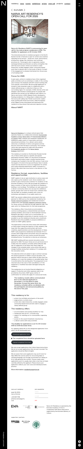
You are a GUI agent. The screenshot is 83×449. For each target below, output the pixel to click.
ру (79, 5)
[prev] (12, 10)
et (79, 3)
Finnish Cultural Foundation (19, 200)
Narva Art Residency (3, 439)
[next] (24, 10)
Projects (60, 4)
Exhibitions (36, 4)
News (22, 4)
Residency (15, 4)
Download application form (21, 334)
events (28, 4)
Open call (51, 4)
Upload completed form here (22, 342)
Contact (67, 4)
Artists (44, 4)
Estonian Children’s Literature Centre (34, 202)
